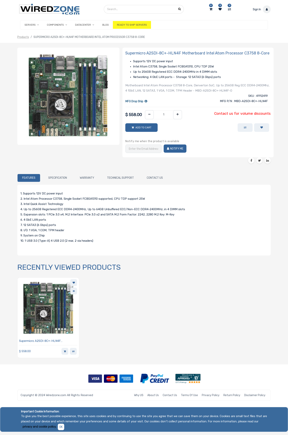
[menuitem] (105, 24)
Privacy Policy (211, 395)
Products (23, 37)
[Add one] (177, 114)
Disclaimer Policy (254, 395)
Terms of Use (189, 395)
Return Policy (231, 395)
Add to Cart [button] (143, 127)
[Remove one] (149, 114)
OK (61, 427)
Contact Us (170, 395)
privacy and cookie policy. (39, 426)
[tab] (29, 178)
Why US (138, 395)
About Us (153, 395)
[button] (261, 127)
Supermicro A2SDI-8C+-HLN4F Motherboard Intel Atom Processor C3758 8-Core (47, 341)
